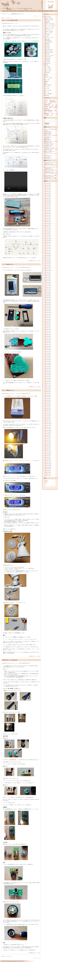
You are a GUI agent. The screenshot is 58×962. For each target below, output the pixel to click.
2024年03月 (47, 223)
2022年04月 (47, 262)
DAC (45, 103)
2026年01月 (47, 188)
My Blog (51, 2)
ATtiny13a (52, 100)
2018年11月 (47, 331)
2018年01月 (47, 347)
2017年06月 (47, 359)
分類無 (47, 34)
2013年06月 (47, 418)
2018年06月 (47, 339)
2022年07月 (47, 257)
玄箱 (47, 43)
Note (7, 11)
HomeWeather (20, 11)
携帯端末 (46, 63)
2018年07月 (47, 337)
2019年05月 (47, 321)
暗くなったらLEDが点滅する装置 (9, 20)
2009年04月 (47, 472)
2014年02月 (47, 410)
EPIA (47, 45)
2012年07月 (47, 437)
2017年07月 (47, 358)
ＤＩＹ (46, 91)
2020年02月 (47, 306)
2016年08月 (47, 376)
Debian (47, 59)
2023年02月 (47, 245)
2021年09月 (47, 274)
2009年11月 (47, 462)
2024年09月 (47, 213)
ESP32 (49, 103)
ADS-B (27, 11)
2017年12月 (47, 349)
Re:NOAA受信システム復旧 (50, 175)
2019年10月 (47, 312)
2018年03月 (47, 344)
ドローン (46, 79)
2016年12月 (47, 369)
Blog (4, 11)
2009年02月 (47, 475)
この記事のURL (31, 260)
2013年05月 (47, 420)
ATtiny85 (46, 102)
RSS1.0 (46, 480)
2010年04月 (47, 453)
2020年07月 (47, 297)
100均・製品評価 (22, 267)
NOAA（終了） (33, 11)
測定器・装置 (48, 31)
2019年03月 (47, 324)
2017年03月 (47, 364)
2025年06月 (47, 200)
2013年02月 (47, 425)
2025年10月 (47, 193)
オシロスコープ (49, 26)
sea (52, 114)
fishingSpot (48, 110)
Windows (48, 56)
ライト (17, 23)
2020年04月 (47, 302)
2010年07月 (47, 448)
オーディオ (48, 32)
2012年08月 (47, 435)
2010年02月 (47, 457)
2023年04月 (47, 242)
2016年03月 (47, 379)
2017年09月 (47, 354)
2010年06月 (47, 450)
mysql (45, 111)
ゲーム (46, 86)
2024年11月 (47, 211)
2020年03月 (47, 304)
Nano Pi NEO (48, 52)
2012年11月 (47, 430)
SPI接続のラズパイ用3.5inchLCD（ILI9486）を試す (51, 148)
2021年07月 (47, 277)
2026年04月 (47, 183)
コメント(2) (37, 656)
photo (46, 114)
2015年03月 (47, 396)
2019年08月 (47, 316)
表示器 (47, 20)
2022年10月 (47, 252)
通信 (46, 64)
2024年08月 (47, 215)
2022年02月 (47, 265)
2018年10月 (47, 332)
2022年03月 (47, 263)
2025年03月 (47, 205)
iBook (47, 53)
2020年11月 (47, 290)
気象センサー (48, 28)
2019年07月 (47, 317)
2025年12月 (47, 189)
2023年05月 (47, 240)
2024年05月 (47, 220)
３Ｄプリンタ (47, 77)
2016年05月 (47, 378)
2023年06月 (47, 238)
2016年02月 (47, 381)
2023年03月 (47, 243)
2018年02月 (47, 346)
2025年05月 (47, 201)
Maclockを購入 (48, 132)
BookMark (40, 11)
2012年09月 (47, 433)
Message (46, 11)
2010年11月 (47, 442)
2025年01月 (47, 208)
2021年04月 (47, 282)
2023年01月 (47, 247)
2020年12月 (47, 289)
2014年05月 (47, 406)
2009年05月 (47, 470)
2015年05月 (47, 393)
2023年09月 (47, 233)
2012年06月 (47, 438)
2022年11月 (47, 250)
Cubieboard (48, 49)
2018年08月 (47, 336)
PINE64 (51, 106)
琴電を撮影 (47, 138)
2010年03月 (47, 455)
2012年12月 (47, 428)
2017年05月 (47, 361)
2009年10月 (47, 463)
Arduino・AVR (49, 19)
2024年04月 (47, 221)
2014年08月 (47, 401)
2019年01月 (47, 327)
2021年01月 (47, 287)
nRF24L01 (50, 111)
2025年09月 (47, 195)
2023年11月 (47, 230)
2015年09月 (47, 390)
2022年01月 (47, 267)
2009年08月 (47, 467)
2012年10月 (47, 432)
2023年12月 (47, 228)
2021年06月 (47, 279)
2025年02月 (47, 206)
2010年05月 (47, 452)
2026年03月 (47, 184)
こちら (24, 637)
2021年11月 (47, 270)
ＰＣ (46, 36)
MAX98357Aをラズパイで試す (51, 141)
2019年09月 (47, 314)
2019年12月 (47, 309)
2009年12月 (47, 460)
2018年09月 (47, 334)
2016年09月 (47, 374)
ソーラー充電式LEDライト (8, 264)
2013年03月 (47, 423)
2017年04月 (47, 363)
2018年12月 (47, 329)
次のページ (9, 17)
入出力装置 (48, 42)
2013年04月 (47, 421)
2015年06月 (47, 391)
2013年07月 (47, 416)
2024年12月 (47, 210)
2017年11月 (47, 351)
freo (17, 961)
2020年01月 (47, 307)
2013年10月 (47, 415)
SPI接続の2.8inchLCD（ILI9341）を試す (49, 144)
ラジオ (47, 67)
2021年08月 (47, 275)
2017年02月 (47, 366)
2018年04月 (47, 342)
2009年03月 (47, 474)
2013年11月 (47, 413)
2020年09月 (47, 294)
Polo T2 (47, 46)
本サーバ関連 (47, 93)
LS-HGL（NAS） (49, 55)
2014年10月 (47, 398)
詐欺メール (49, 115)
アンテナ (48, 70)
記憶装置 (48, 40)
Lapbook (46, 106)
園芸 (46, 81)
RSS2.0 (46, 482)
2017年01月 (47, 368)
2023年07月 (47, 237)
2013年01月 (47, 427)
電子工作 (28, 267)
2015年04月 (47, 395)
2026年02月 (47, 186)
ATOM (47, 47)
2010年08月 (47, 447)
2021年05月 (47, 280)
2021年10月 (47, 272)
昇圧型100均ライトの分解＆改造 (9, 660)
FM (53, 105)
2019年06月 (47, 319)
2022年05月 (47, 260)
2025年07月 (47, 198)
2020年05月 (47, 300)
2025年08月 (47, 196)
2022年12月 (47, 248)
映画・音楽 (47, 84)
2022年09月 (47, 253)
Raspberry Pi (48, 50)
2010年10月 (47, 443)
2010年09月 (47, 445)
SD (46, 107)
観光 (46, 74)
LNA (56, 105)
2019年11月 (47, 310)
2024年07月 (47, 216)
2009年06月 (47, 469)
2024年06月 (47, 218)
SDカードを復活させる (50, 151)
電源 (47, 22)
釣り (46, 76)
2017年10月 (47, 353)
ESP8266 (47, 105)
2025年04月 (47, 203)
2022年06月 (47, 258)
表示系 (47, 39)
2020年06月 (47, 299)
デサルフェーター (49, 25)
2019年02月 (47, 326)
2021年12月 (47, 269)
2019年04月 (47, 322)
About (51, 11)
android (55, 107)
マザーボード (48, 37)
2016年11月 (47, 371)
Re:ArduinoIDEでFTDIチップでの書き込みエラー (51, 163)
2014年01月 (47, 411)
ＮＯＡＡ (48, 69)
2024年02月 (47, 225)
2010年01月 (47, 458)
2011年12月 (47, 440)
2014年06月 (47, 405)
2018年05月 (47, 341)
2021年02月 (47, 285)
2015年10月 (47, 388)
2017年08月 (47, 356)
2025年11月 (47, 191)
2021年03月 (47, 284)
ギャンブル (47, 90)
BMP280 (52, 102)
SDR (50, 107)
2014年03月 (47, 408)
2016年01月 (47, 383)
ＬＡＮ (47, 66)
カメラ (46, 88)
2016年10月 (47, 373)
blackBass (46, 108)
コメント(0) (37, 260)
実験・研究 (48, 18)
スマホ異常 (47, 157)
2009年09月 (47, 465)
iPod (55, 110)
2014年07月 (47, 403)
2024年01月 (47, 226)
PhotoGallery (13, 11)
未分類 (46, 95)
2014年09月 (47, 400)
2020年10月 (47, 292)
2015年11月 (47, 386)
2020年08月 (47, 295)
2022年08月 (47, 255)
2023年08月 (47, 235)
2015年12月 (47, 384)
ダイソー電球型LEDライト (8, 390)
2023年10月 (47, 232)
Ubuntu (47, 58)
